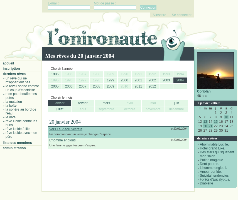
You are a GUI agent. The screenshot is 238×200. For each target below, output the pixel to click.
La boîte (11, 106)
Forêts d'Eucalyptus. (215, 179)
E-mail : (53, 3)
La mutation (14, 102)
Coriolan (204, 91)
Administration (14, 148)
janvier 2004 (208, 103)
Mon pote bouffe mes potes (21, 96)
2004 (180, 80)
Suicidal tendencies (214, 176)
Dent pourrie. (209, 164)
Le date (11, 117)
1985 (55, 74)
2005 (55, 86)
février (82, 103)
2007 (83, 86)
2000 (124, 80)
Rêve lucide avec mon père (21, 135)
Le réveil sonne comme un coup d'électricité (22, 88)
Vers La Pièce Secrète (65, 129)
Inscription (11, 69)
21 (210, 126)
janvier (59, 103)
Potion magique (211, 160)
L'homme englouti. (213, 168)
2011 (138, 86)
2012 (152, 86)
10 (226, 117)
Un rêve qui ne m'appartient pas (18, 80)
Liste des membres (17, 143)
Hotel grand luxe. (212, 148)
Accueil (8, 63)
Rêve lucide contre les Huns (21, 123)
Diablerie (206, 183)
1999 (110, 80)
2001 (138, 80)
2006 (69, 86)
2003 (166, 80)
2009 (110, 86)
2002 (152, 80)
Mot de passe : (105, 3)
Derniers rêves (14, 74)
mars (106, 103)
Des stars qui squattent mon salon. (217, 154)
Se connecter (182, 15)
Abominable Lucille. (214, 144)
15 (215, 122)
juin (176, 103)
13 (205, 122)
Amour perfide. (211, 172)
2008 (96, 86)
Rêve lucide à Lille (18, 129)
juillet (59, 109)
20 (205, 126)
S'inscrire (159, 15)
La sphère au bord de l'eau (21, 111)
